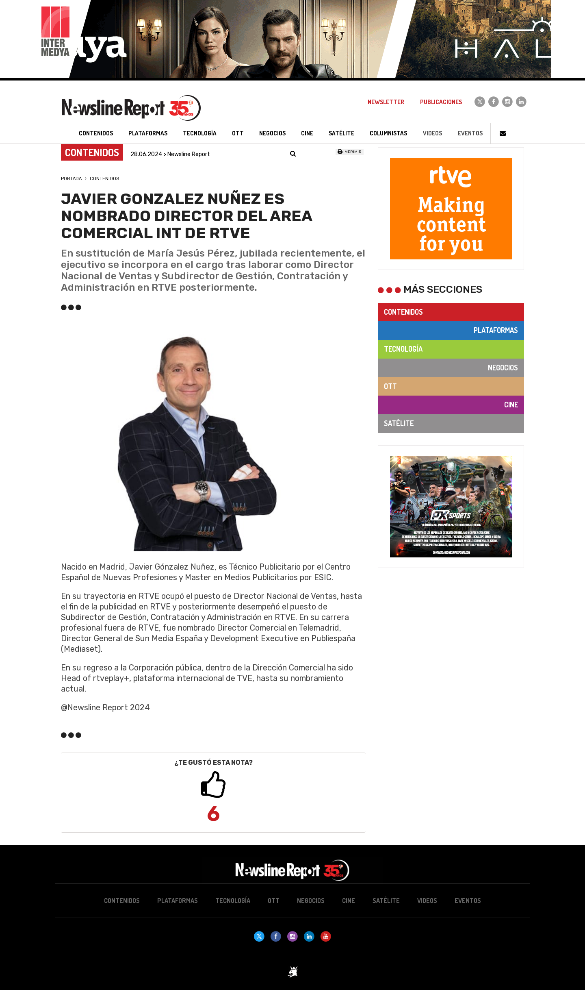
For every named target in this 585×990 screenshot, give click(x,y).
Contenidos (104, 178)
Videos (432, 133)
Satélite (399, 423)
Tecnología (403, 348)
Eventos (470, 133)
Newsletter (386, 102)
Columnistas (388, 133)
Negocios (503, 367)
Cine (511, 404)
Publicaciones (441, 102)
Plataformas (496, 330)
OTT (390, 386)
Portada (71, 178)
